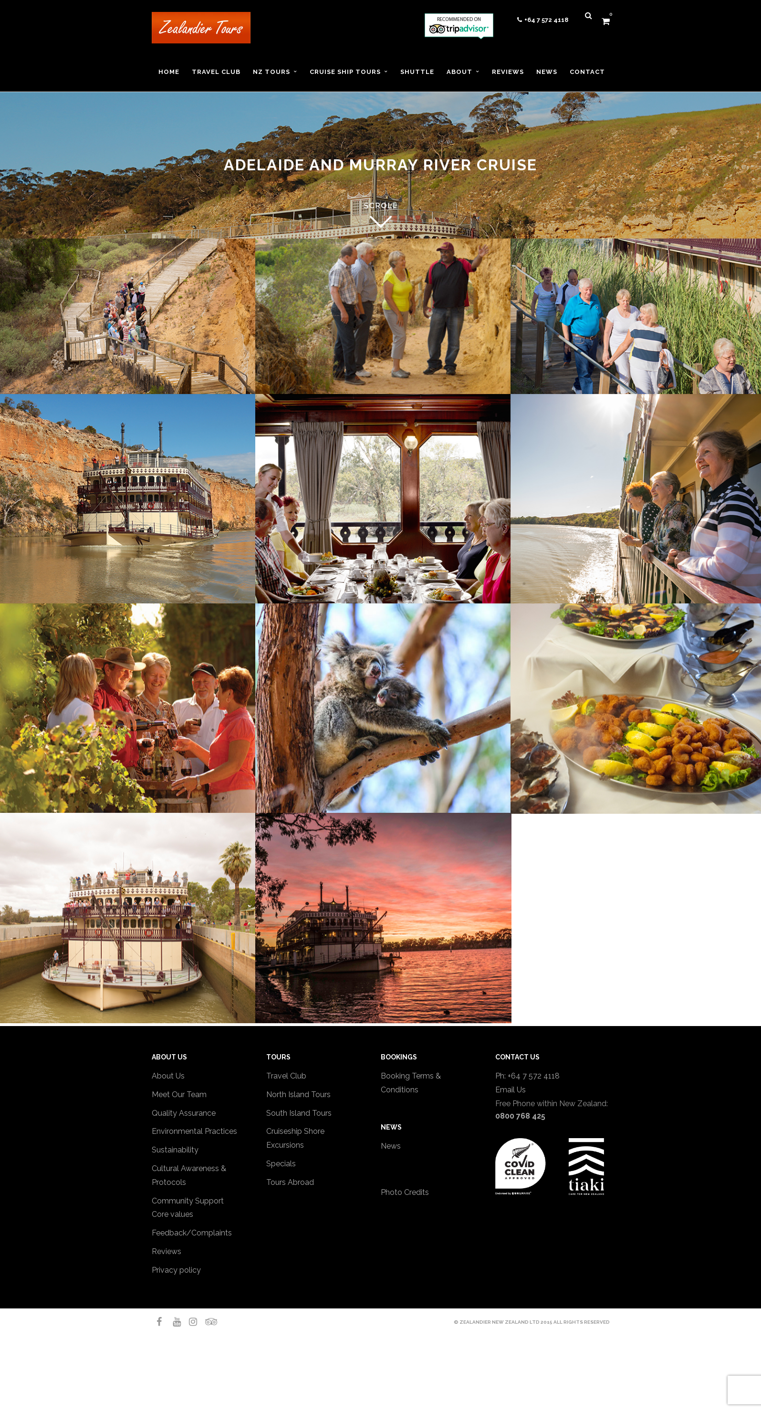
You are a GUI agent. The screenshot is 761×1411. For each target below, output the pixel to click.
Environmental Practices (194, 1131)
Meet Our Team (179, 1094)
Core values (172, 1214)
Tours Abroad (290, 1182)
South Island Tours (299, 1113)
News (391, 1146)
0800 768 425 (520, 1115)
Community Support (188, 1200)
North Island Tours (298, 1094)
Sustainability (175, 1149)
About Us (168, 1075)
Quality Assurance (184, 1113)
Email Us (510, 1089)
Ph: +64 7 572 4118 (527, 1075)
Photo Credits (405, 1192)
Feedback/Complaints (192, 1232)
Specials (281, 1163)
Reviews (166, 1251)
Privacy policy (176, 1270)
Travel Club (286, 1075)
